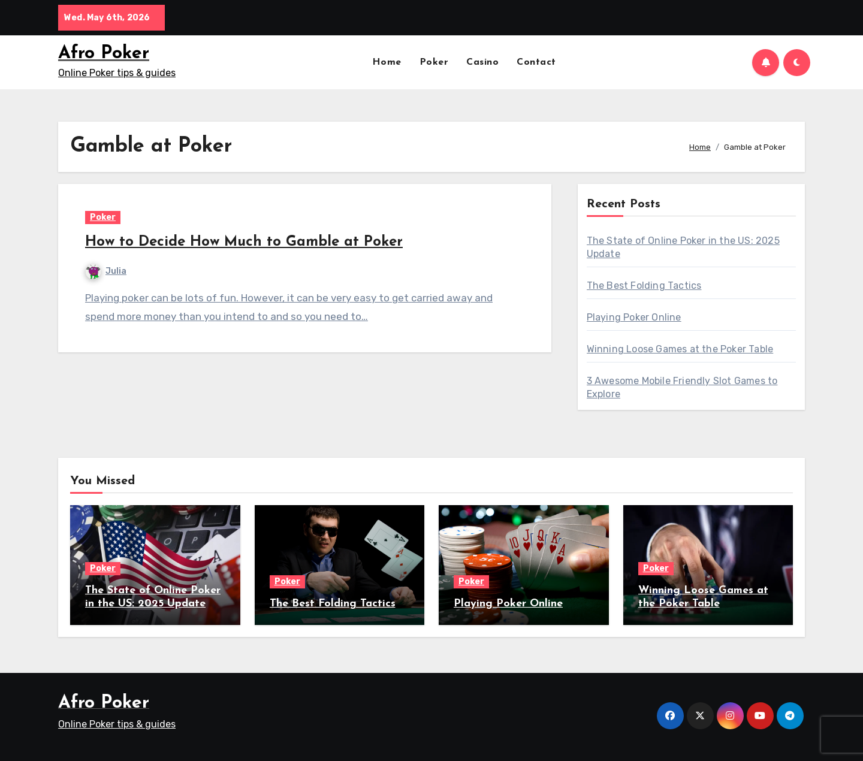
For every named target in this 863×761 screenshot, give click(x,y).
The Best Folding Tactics (644, 285)
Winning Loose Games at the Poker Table (680, 349)
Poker (434, 62)
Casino (482, 62)
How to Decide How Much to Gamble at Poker (244, 242)
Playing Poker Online (634, 317)
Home (387, 62)
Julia (106, 271)
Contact (536, 62)
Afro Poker (103, 53)
